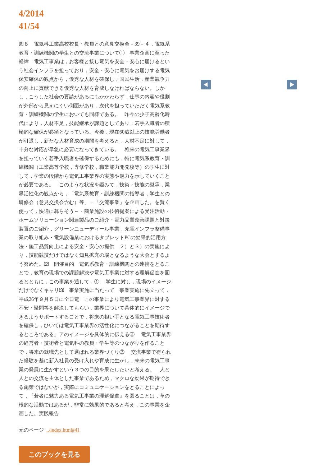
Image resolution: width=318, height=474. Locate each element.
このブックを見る (54, 454)
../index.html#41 (63, 430)
